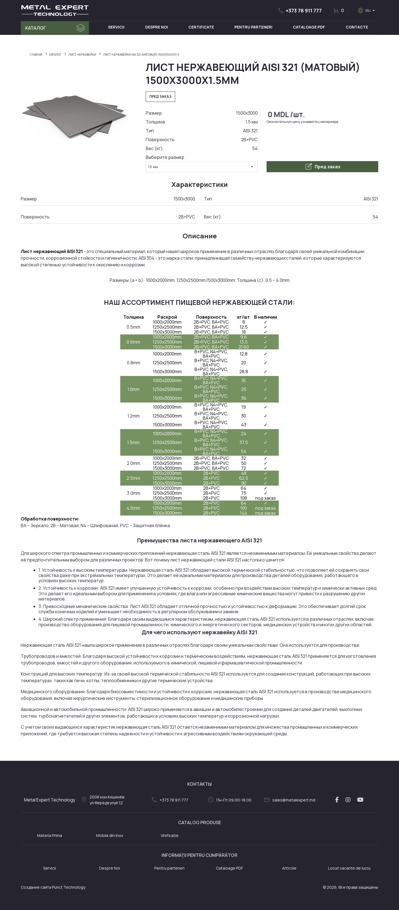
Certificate (201, 27)
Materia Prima (49, 835)
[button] (299, 10)
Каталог (35, 28)
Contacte (357, 27)
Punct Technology (68, 887)
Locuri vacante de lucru (349, 868)
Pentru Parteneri (253, 27)
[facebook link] (337, 800)
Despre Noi (156, 27)
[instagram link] (348, 800)
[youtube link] (360, 800)
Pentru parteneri (169, 868)
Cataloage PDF (309, 27)
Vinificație (169, 835)
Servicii (116, 27)
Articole (289, 868)
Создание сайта (36, 887)
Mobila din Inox (109, 835)
